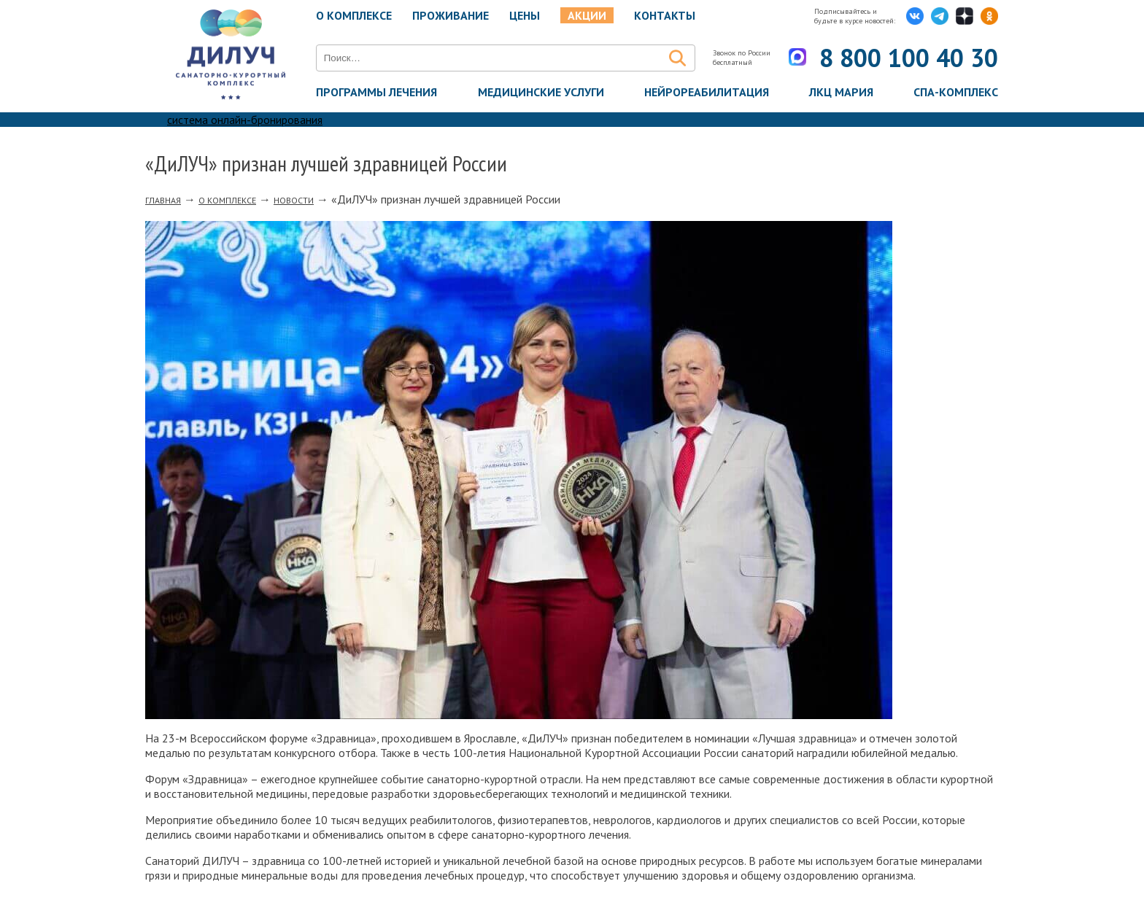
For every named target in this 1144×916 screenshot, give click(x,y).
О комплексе (354, 15)
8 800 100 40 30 (908, 58)
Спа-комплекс (955, 92)
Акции (587, 15)
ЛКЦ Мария (841, 92)
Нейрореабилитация (706, 92)
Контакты (664, 15)
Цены (524, 15)
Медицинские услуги (541, 92)
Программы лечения (376, 92)
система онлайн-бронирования (244, 119)
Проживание (450, 15)
